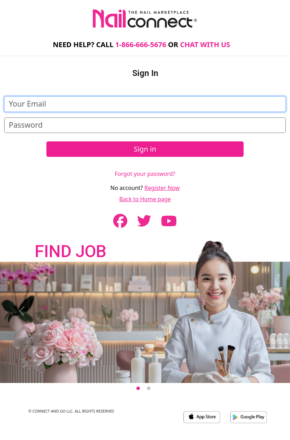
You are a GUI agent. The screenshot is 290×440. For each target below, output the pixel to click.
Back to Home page (145, 199)
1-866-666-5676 (140, 44)
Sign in (145, 149)
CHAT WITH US (205, 44)
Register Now (162, 188)
